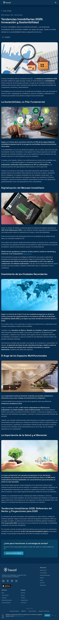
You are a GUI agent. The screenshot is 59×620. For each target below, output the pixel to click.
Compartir (6, 37)
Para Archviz (23, 602)
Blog (3, 592)
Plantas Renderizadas (45, 575)
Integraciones (43, 585)
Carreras (23, 595)
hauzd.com (27, 254)
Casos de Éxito (5, 595)
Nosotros (23, 592)
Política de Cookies (19, 616)
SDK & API (42, 582)
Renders (42, 577)
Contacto (23, 597)
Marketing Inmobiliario (7, 600)
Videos (41, 580)
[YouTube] (16, 580)
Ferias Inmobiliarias (6, 602)
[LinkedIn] (3, 580)
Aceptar (47, 615)
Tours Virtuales (43, 572)
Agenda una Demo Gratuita (13, 553)
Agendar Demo (24, 600)
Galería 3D (4, 597)
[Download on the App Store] (6, 585)
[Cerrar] (52, 615)
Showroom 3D (43, 570)
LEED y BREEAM (6, 162)
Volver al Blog (6, 11)
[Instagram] (12, 580)
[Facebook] (7, 580)
